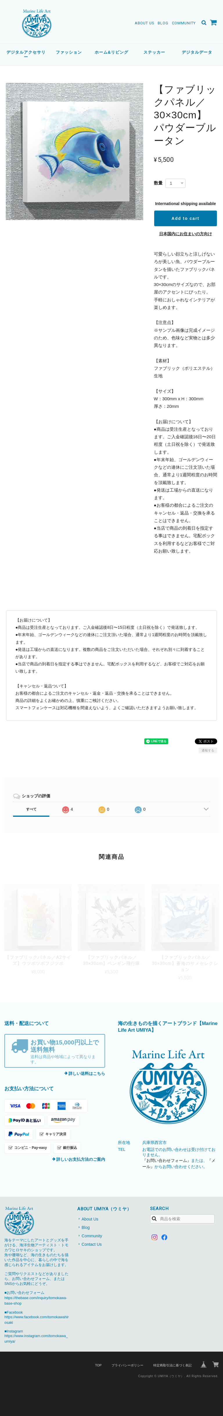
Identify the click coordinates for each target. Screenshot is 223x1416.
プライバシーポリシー (127, 1365)
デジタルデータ (197, 52)
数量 (158, 182)
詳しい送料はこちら (87, 1073)
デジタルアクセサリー (26, 54)
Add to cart (185, 218)
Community (184, 23)
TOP (98, 1365)
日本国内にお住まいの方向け (185, 233)
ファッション (69, 52)
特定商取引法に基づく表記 (172, 1365)
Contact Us (92, 1244)
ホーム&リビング (111, 52)
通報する (208, 750)
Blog (163, 23)
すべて (31, 809)
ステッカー (154, 52)
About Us (144, 23)
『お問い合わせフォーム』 (166, 1160)
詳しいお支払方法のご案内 (80, 1159)
